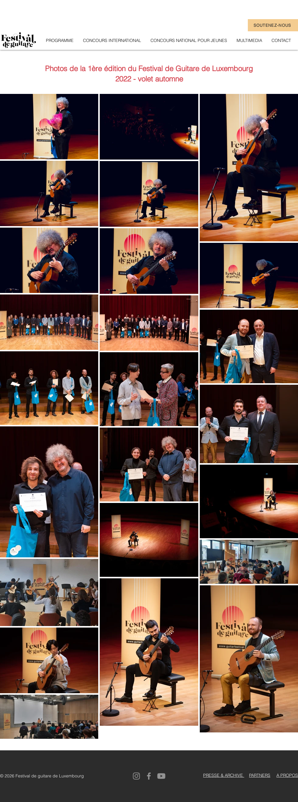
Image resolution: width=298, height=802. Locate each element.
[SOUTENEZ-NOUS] (273, 25)
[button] (249, 40)
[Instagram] (136, 776)
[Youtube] (161, 776)
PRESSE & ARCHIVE (223, 775)
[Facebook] (149, 776)
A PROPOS (287, 775)
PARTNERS (259, 775)
